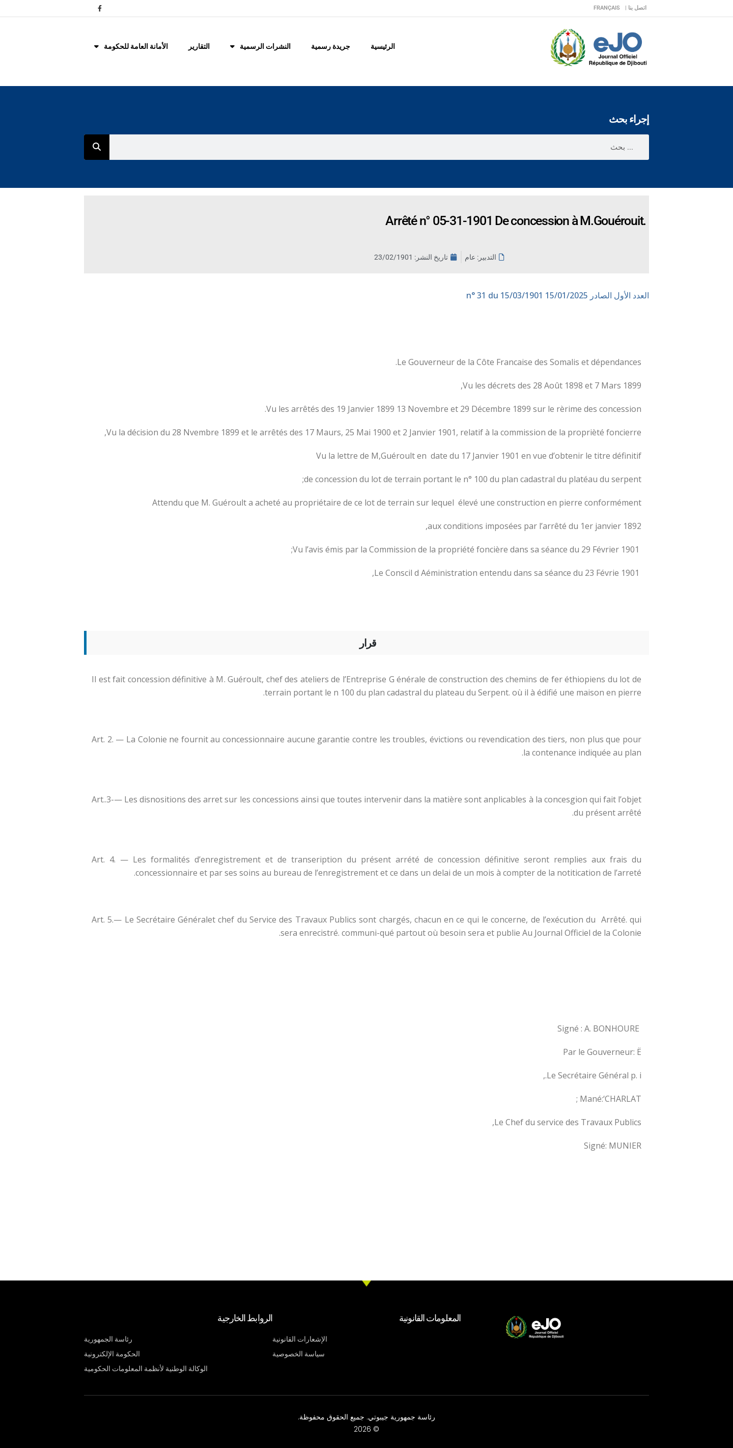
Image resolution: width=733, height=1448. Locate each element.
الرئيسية (383, 46)
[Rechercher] (96, 147)
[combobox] (379, 147)
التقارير (199, 46)
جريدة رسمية (330, 46)
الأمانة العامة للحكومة (131, 46)
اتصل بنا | (635, 8)
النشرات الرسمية (260, 46)
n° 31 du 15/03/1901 (557, 295)
